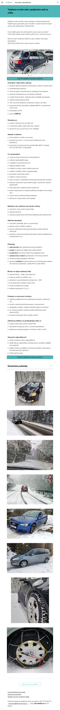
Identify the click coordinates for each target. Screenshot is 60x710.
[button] (2, 2)
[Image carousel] (30, 63)
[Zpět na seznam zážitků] (30, 684)
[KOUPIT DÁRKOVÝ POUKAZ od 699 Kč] (30, 78)
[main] (30, 11)
